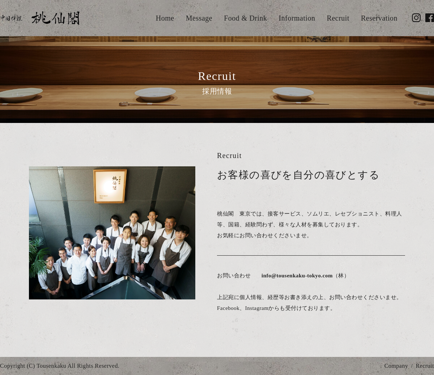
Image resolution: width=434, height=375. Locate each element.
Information (297, 18)
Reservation (379, 18)
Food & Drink (245, 18)
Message (199, 18)
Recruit (338, 18)
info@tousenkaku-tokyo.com (297, 275)
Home (165, 18)
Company (396, 366)
